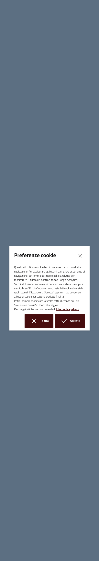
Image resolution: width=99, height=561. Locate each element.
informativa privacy (67, 309)
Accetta (72, 321)
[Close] (80, 256)
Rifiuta (41, 321)
